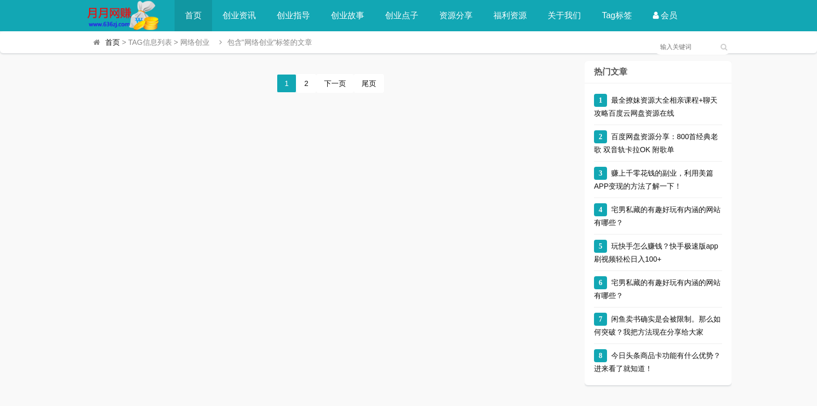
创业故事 (347, 15)
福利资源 (510, 15)
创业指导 (293, 15)
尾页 (369, 83)
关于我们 (564, 15)
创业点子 (401, 15)
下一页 (335, 83)
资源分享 (456, 15)
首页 (193, 15)
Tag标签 (617, 15)
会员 (665, 15)
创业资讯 (239, 15)
